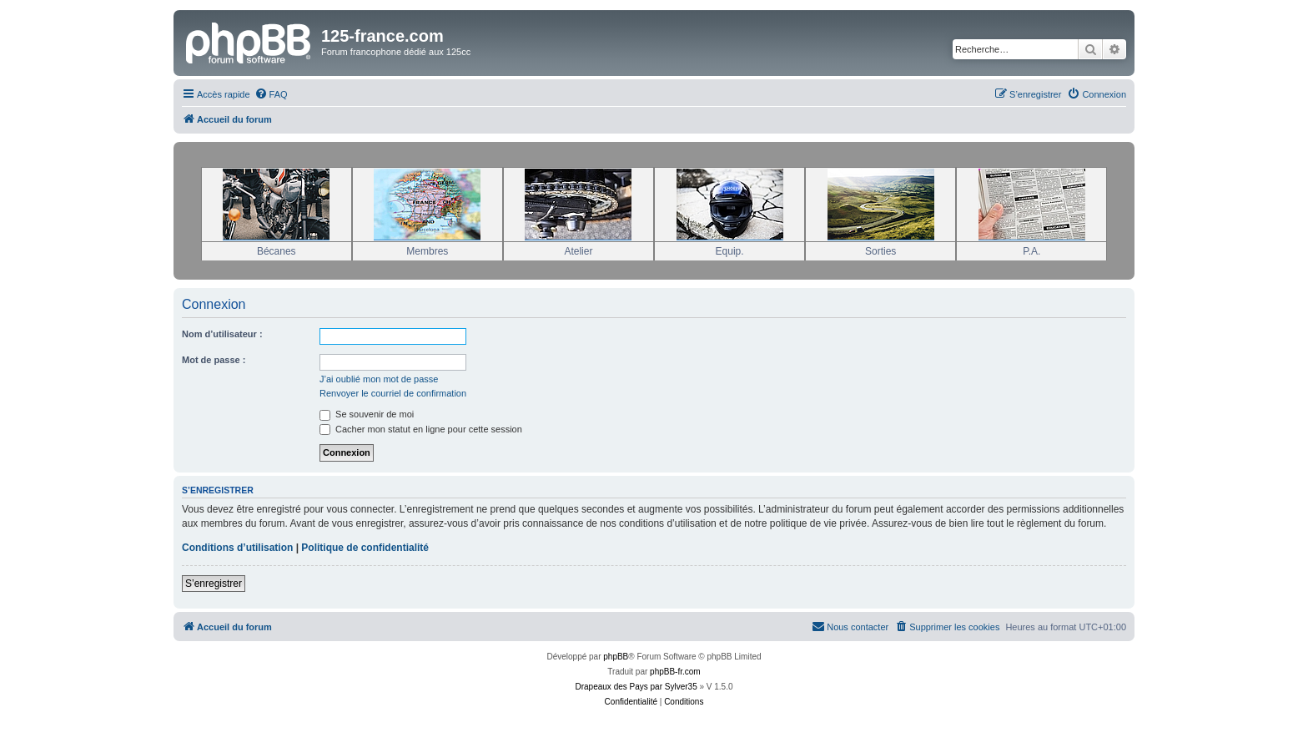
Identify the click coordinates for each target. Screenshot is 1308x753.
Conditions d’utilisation (237, 547)
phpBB (615, 656)
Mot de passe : (213, 360)
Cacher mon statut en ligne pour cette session (420, 429)
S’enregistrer (213, 583)
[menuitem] (271, 94)
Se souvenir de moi (366, 414)
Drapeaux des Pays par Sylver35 (636, 686)
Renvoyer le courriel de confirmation (392, 393)
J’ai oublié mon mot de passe (378, 379)
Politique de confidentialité (365, 547)
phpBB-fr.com (675, 671)
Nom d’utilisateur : (222, 334)
